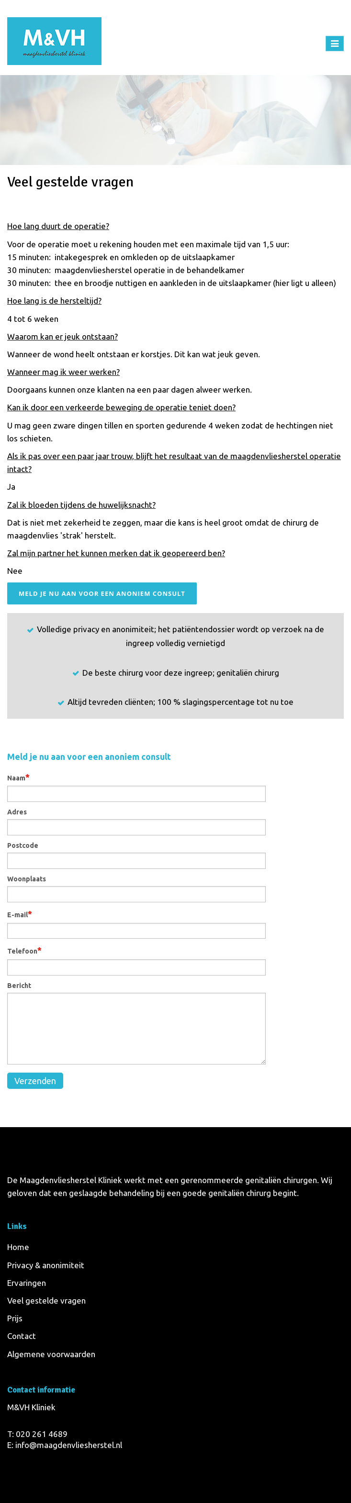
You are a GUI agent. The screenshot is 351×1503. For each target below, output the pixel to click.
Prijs (15, 1318)
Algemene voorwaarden (51, 1354)
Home (251, 183)
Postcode (22, 845)
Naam (18, 777)
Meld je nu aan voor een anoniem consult (102, 593)
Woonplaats (26, 879)
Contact (21, 1335)
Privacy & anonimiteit (45, 1265)
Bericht (19, 985)
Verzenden (35, 1081)
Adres (17, 812)
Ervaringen (26, 1282)
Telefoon (24, 950)
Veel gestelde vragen (46, 1300)
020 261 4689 (42, 1433)
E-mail (19, 914)
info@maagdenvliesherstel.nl (68, 1444)
